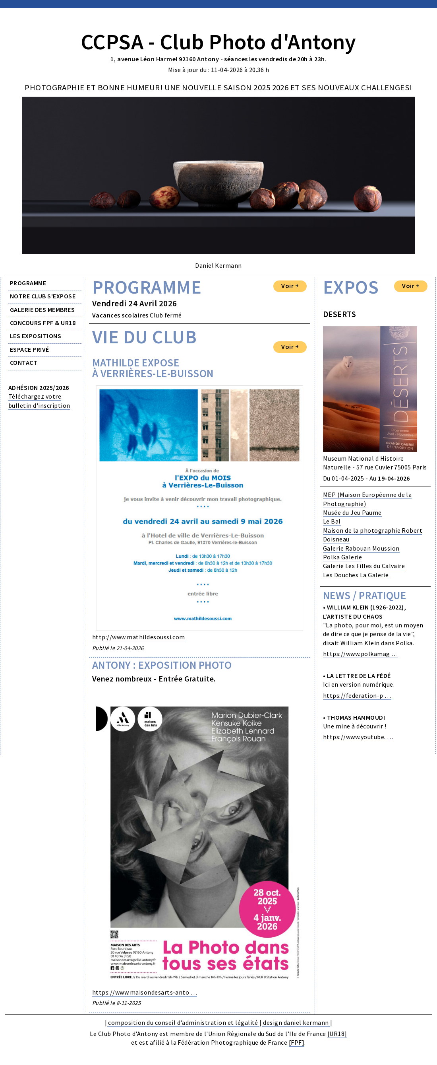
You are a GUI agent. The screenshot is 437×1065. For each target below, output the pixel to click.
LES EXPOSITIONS (35, 336)
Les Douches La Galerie (356, 575)
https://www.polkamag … (360, 654)
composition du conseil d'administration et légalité (183, 1022)
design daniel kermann (296, 1022)
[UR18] (337, 1034)
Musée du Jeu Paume (352, 512)
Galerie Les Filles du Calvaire (364, 566)
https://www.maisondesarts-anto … (144, 992)
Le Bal (332, 521)
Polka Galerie (342, 557)
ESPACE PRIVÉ (29, 349)
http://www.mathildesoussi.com (138, 637)
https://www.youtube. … (358, 737)
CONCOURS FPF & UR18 (42, 323)
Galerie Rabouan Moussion (361, 548)
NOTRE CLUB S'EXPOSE (42, 296)
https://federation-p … (357, 695)
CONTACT (23, 362)
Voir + (290, 286)
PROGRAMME (28, 283)
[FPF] (296, 1042)
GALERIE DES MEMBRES (42, 309)
